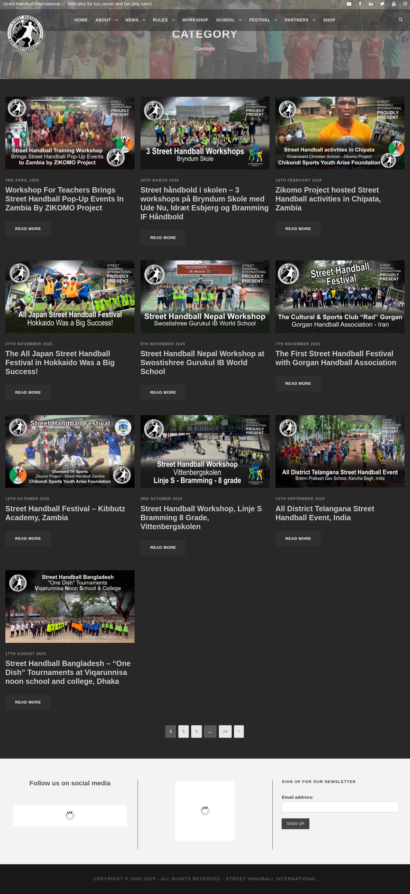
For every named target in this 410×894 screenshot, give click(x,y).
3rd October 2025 (162, 499)
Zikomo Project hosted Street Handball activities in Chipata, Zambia (328, 199)
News (131, 20)
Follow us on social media (70, 783)
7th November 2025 (297, 344)
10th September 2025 (300, 499)
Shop (329, 20)
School (225, 20)
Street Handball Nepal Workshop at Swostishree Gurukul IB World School (202, 362)
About (103, 20)
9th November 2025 (163, 344)
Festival (259, 20)
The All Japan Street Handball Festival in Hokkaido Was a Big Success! (60, 362)
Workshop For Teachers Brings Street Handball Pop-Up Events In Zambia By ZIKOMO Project (64, 199)
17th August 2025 (25, 654)
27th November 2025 (29, 344)
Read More (28, 228)
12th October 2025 (27, 499)
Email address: (298, 797)
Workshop (195, 20)
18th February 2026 (298, 180)
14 (225, 731)
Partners (297, 20)
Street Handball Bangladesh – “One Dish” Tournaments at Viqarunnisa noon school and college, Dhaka (68, 672)
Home (81, 20)
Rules (160, 20)
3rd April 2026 (22, 180)
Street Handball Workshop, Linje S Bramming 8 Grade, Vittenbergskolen (201, 517)
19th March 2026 (160, 180)
